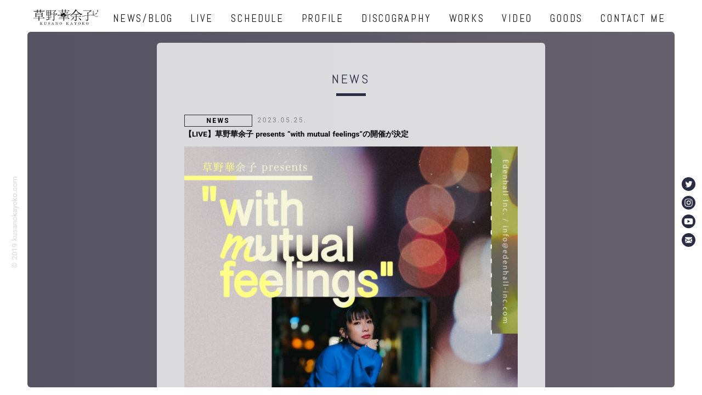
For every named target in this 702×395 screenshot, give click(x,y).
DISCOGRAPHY (396, 18)
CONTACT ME (633, 18)
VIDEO (517, 18)
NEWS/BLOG (143, 18)
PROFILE (323, 18)
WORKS (467, 18)
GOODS (566, 18)
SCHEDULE (257, 18)
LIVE (202, 18)
